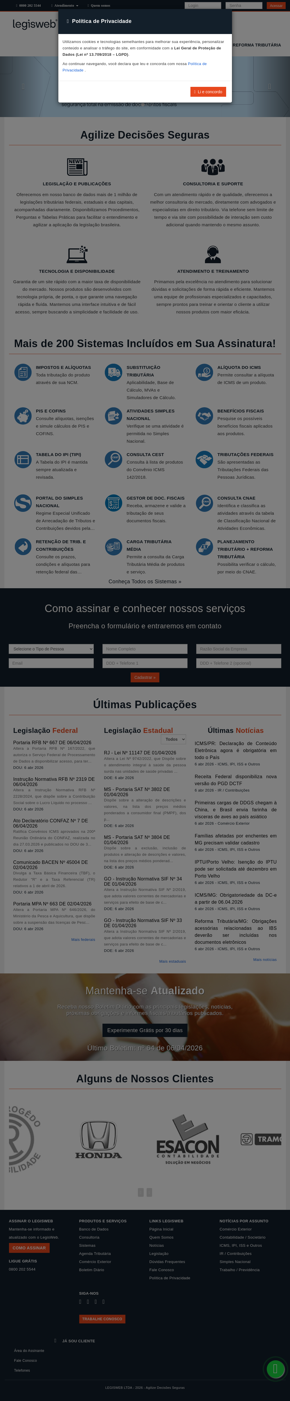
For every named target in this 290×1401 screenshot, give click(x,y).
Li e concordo (208, 91)
